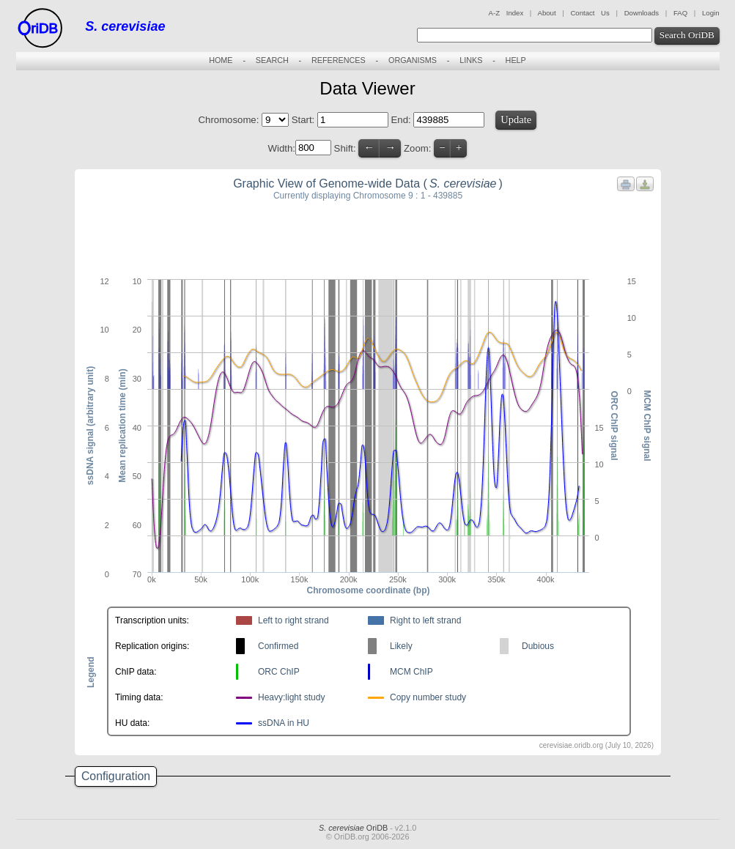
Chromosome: (229, 119)
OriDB (353, 827)
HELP (516, 60)
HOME (220, 60)
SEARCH (272, 60)
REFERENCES (338, 60)
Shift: (345, 147)
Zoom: (417, 147)
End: (402, 119)
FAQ (680, 13)
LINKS (470, 60)
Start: (304, 119)
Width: (281, 147)
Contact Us (589, 13)
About (546, 13)
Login (710, 13)
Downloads (641, 13)
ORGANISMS (412, 60)
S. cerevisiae (125, 26)
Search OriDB (687, 34)
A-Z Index (506, 13)
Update (516, 119)
